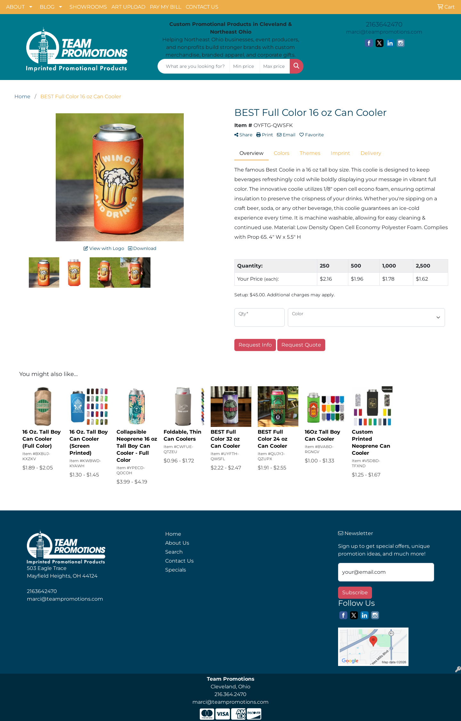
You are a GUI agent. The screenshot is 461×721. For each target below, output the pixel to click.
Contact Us (179, 561)
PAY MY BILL (165, 7)
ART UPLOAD (128, 7)
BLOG (47, 7)
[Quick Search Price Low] (245, 66)
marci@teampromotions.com (384, 32)
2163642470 (384, 24)
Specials (175, 570)
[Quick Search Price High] (275, 66)
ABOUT (15, 7)
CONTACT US (202, 7)
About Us (177, 543)
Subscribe (355, 592)
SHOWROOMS (88, 7)
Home (173, 534)
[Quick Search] (194, 66)
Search (174, 552)
